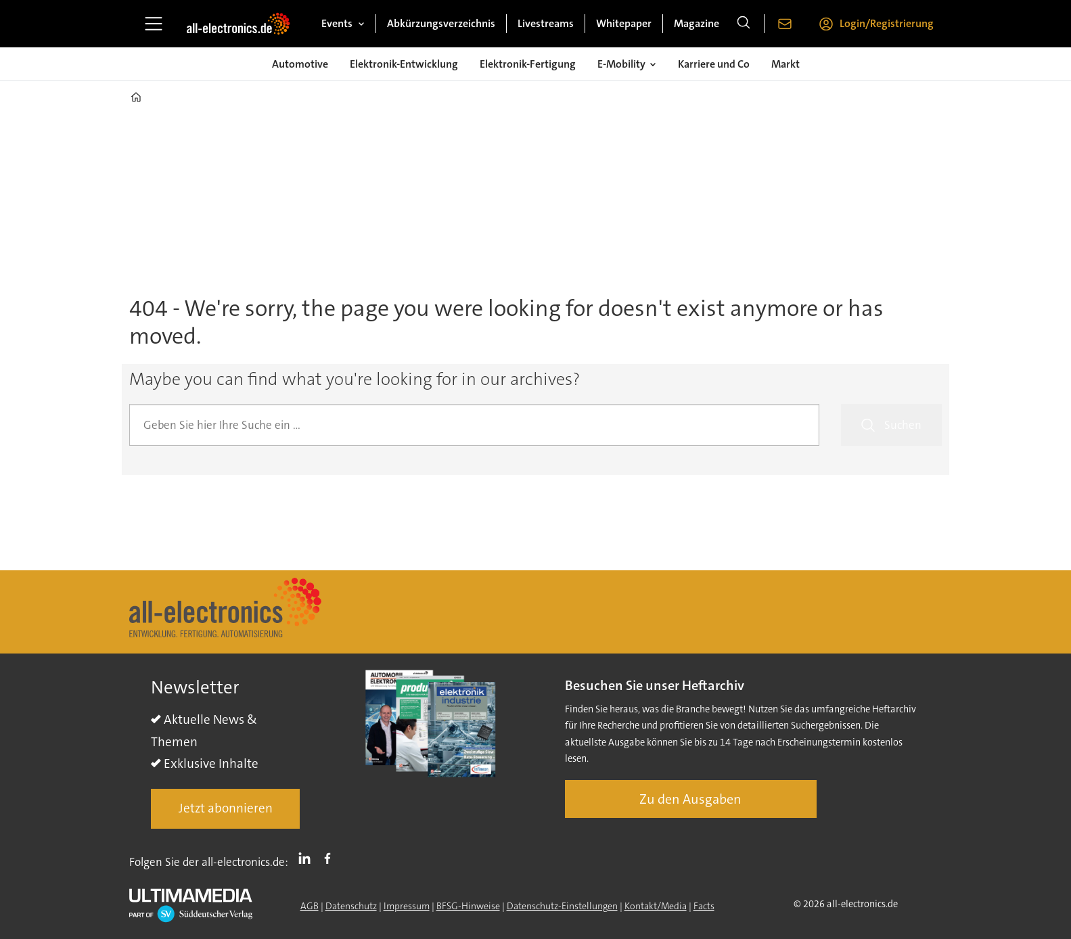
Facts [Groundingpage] (703, 906)
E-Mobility (621, 64)
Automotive (300, 64)
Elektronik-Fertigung (528, 64)
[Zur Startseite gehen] (238, 23)
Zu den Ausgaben (690, 799)
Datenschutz (351, 906)
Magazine (696, 23)
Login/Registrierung (887, 23)
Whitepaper (624, 23)
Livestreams (546, 23)
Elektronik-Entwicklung (404, 64)
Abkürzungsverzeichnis (441, 23)
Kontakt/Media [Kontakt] (655, 906)
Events (336, 23)
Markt (785, 64)
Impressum (407, 906)
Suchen (902, 424)
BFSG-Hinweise (468, 906)
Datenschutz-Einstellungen (562, 906)
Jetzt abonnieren (226, 808)
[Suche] (743, 23)
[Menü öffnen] (153, 23)
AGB (309, 906)
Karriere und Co (714, 64)
